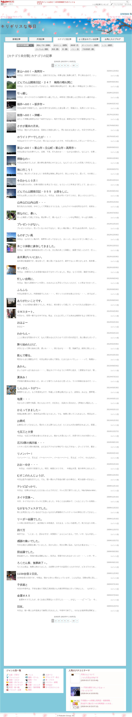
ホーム (3, 17)
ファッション (12, 677)
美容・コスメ (12, 680)
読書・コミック (32, 685)
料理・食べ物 (12, 687)
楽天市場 (128, 4)
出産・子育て (8, 4)
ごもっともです (87, 690)
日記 (9, 17)
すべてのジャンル (51, 687)
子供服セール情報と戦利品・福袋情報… (96, 700)
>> (100, 4)
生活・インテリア (14, 685)
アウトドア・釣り (51, 677)
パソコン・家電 (50, 682)
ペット (29, 675)
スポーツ (47, 675)
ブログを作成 (118, 4)
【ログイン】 (127, 17)
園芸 (28, 690)
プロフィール (17, 17)
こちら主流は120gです (89, 677)
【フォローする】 (114, 17)
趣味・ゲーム (31, 677)
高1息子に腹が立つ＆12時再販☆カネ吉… (97, 703)
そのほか (47, 685)
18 (73, 65)
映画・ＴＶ (31, 680)
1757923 (125, 14)
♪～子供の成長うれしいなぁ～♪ (93, 687)
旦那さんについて (87, 674)
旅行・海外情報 (32, 687)
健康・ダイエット (14, 682)
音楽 (28, 682)
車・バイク (48, 680)
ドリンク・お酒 (13, 690)
